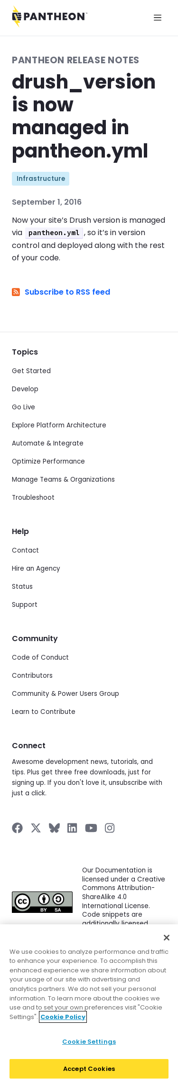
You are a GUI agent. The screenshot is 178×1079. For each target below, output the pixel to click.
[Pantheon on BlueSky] (54, 827)
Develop (25, 389)
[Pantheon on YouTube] (91, 827)
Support (24, 604)
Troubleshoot (33, 497)
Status (22, 586)
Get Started (31, 371)
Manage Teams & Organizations (63, 479)
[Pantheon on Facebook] (17, 827)
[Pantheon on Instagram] (110, 827)
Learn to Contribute (43, 711)
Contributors (32, 675)
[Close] (166, 942)
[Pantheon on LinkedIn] (72, 827)
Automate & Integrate (48, 443)
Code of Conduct (40, 657)
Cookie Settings (89, 1046)
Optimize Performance (48, 461)
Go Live (23, 407)
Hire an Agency (36, 568)
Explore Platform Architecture (59, 425)
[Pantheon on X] (35, 827)
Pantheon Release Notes (76, 60)
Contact (25, 550)
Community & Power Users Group (65, 693)
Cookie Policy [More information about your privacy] (62, 1021)
